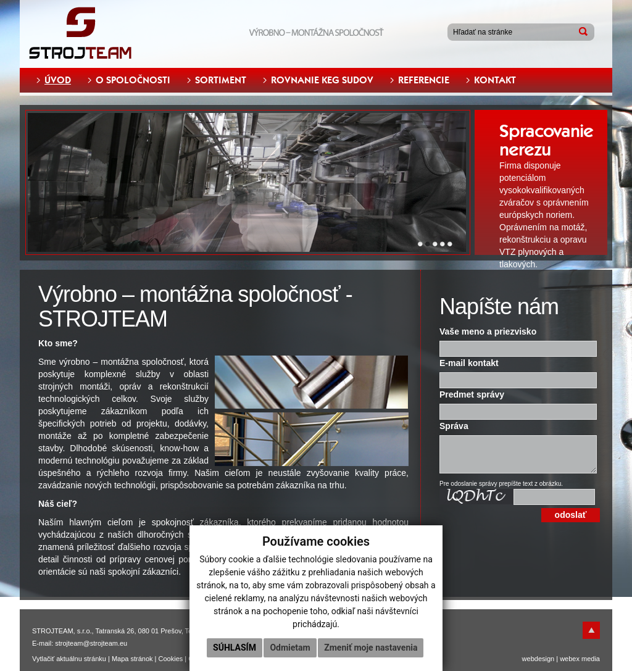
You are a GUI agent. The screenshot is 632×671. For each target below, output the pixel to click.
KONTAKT (495, 80)
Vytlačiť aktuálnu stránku (69, 658)
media (590, 658)
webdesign (538, 658)
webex (570, 658)
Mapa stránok (132, 658)
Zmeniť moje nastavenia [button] (370, 647)
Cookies (171, 658)
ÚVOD (57, 80)
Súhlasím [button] (234, 647)
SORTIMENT (220, 80)
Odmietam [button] (290, 647)
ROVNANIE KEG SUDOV (322, 80)
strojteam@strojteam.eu (91, 643)
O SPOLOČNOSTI (133, 80)
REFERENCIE (423, 80)
